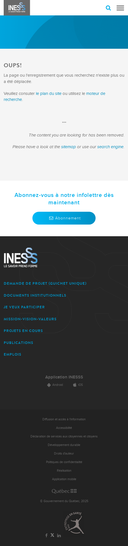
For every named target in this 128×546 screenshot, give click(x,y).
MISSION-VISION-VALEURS (30, 319)
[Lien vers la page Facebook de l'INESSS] (46, 535)
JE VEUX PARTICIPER (24, 307)
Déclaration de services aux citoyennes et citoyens (64, 436)
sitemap (69, 146)
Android (54, 385)
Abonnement (64, 218)
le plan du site (48, 93)
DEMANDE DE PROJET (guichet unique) (45, 283)
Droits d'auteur (64, 453)
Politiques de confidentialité (64, 462)
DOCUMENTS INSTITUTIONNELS (35, 295)
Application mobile (64, 479)
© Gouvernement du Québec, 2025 (64, 501)
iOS (77, 385)
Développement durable (64, 445)
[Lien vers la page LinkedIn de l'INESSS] (59, 535)
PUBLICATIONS (18, 342)
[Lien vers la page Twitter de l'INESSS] (52, 535)
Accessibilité (64, 428)
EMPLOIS (12, 354)
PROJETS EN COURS (23, 330)
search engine (110, 146)
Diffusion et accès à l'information (64, 419)
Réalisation (64, 470)
